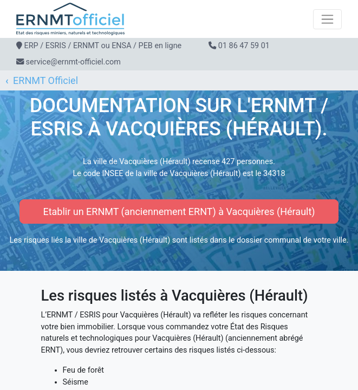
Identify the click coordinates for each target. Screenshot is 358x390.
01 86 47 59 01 (244, 45)
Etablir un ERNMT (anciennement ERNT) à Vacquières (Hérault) (179, 211)
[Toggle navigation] (327, 19)
